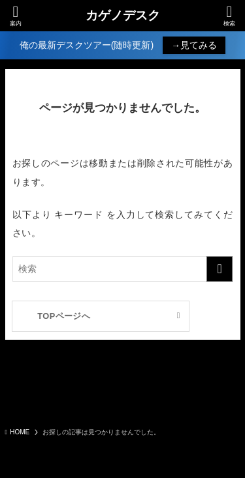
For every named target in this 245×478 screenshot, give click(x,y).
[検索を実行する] (219, 269)
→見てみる (194, 45)
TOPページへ (63, 316)
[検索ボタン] (229, 15)
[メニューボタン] (15, 15)
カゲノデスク (123, 16)
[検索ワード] (122, 269)
